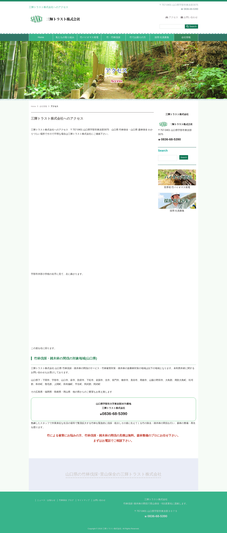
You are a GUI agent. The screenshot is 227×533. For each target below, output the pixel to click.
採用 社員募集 (162, 37)
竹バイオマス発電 (89, 37)
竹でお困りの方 (138, 37)
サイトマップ (83, 500)
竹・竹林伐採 (113, 37)
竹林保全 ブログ (66, 500)
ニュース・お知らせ (46, 500)
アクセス (171, 17)
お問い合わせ (189, 17)
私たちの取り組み (65, 37)
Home (41, 37)
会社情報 (186, 37)
